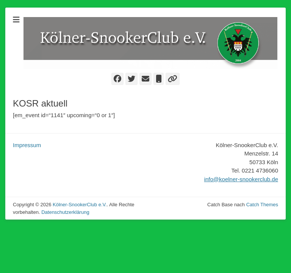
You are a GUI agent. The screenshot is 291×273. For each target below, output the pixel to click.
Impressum (27, 145)
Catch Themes (262, 204)
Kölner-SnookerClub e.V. (80, 204)
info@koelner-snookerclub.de (241, 179)
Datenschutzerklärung (65, 212)
